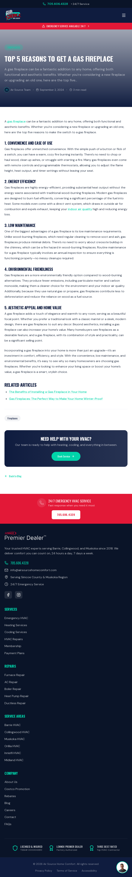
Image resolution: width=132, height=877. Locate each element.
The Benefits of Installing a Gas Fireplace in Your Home (48, 392)
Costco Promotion (17, 789)
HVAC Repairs (13, 639)
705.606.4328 (66, 515)
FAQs (7, 824)
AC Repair (11, 682)
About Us (10, 782)
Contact (10, 817)
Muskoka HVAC (14, 739)
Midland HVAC (13, 760)
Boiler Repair (12, 689)
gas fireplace (16, 121)
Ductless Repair (15, 703)
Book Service (66, 456)
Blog (7, 803)
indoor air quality (80, 209)
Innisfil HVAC (12, 753)
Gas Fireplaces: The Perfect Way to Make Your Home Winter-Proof (56, 399)
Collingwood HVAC (16, 732)
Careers (9, 810)
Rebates (10, 796)
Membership (12, 646)
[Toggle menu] (124, 15)
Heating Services (15, 625)
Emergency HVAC (16, 618)
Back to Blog (12, 476)
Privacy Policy (43, 870)
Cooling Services (15, 632)
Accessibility (89, 870)
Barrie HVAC (12, 725)
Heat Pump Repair (16, 696)
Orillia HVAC (12, 746)
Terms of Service (67, 870)
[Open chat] (122, 867)
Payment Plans (14, 653)
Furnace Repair (14, 675)
